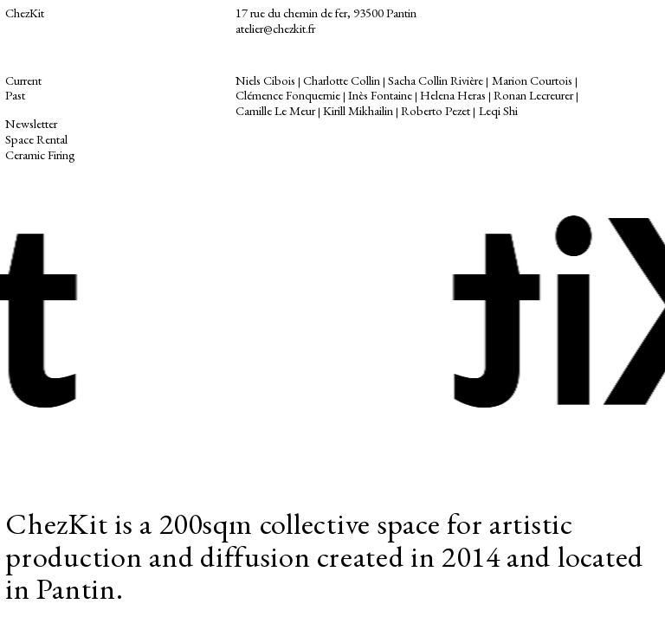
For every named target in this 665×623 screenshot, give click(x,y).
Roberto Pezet (435, 110)
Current (24, 80)
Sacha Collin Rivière (435, 80)
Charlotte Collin (341, 80)
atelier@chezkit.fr (275, 28)
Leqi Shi (498, 110)
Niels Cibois (265, 80)
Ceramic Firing (41, 154)
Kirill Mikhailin (358, 110)
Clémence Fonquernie (288, 95)
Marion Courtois (532, 80)
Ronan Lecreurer (533, 95)
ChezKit (24, 12)
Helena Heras (453, 95)
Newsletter (31, 123)
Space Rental (36, 139)
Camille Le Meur (275, 110)
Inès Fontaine (380, 95)
